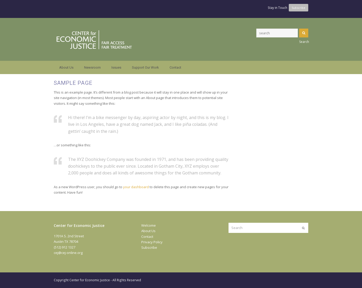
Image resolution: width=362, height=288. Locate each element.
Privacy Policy (152, 242)
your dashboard (136, 187)
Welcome (148, 225)
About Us (148, 230)
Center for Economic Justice (89, 280)
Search (303, 33)
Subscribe (149, 247)
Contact (147, 236)
